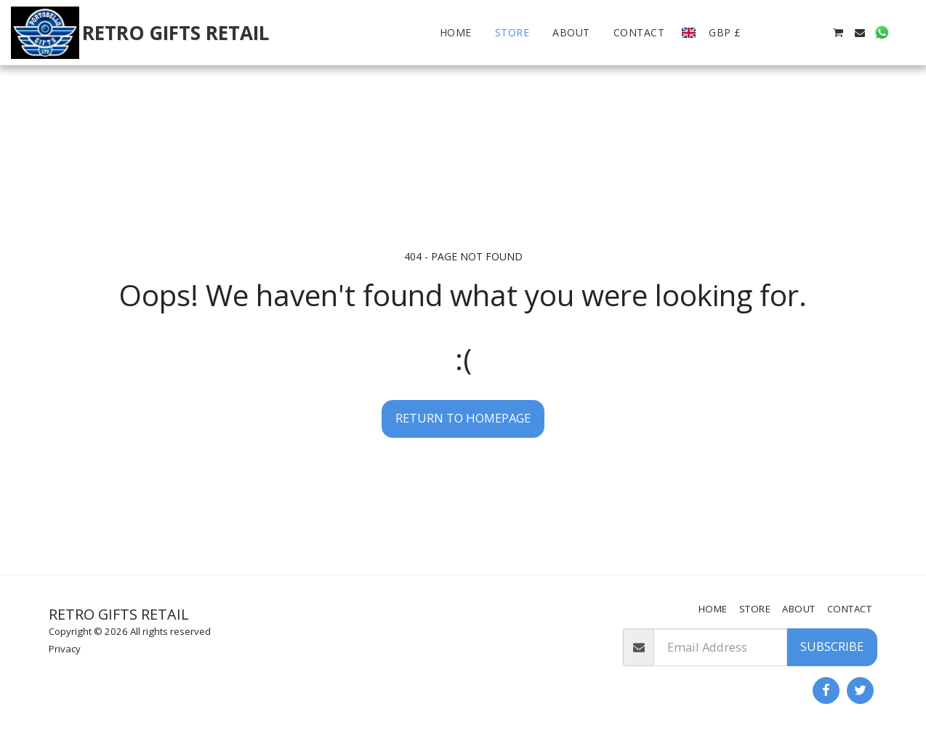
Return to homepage (463, 417)
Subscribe (831, 646)
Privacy (65, 648)
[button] (772, 33)
